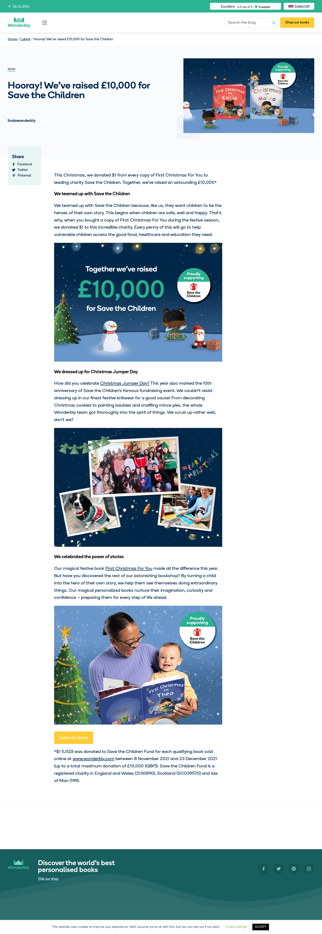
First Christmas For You (128, 568)
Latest (25, 39)
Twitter (22, 170)
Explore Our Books (73, 737)
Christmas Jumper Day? (124, 383)
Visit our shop (48, 879)
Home (12, 39)
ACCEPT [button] (260, 927)
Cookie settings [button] (236, 927)
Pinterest (24, 175)
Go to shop (21, 6)
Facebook (24, 164)
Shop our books (297, 22)
